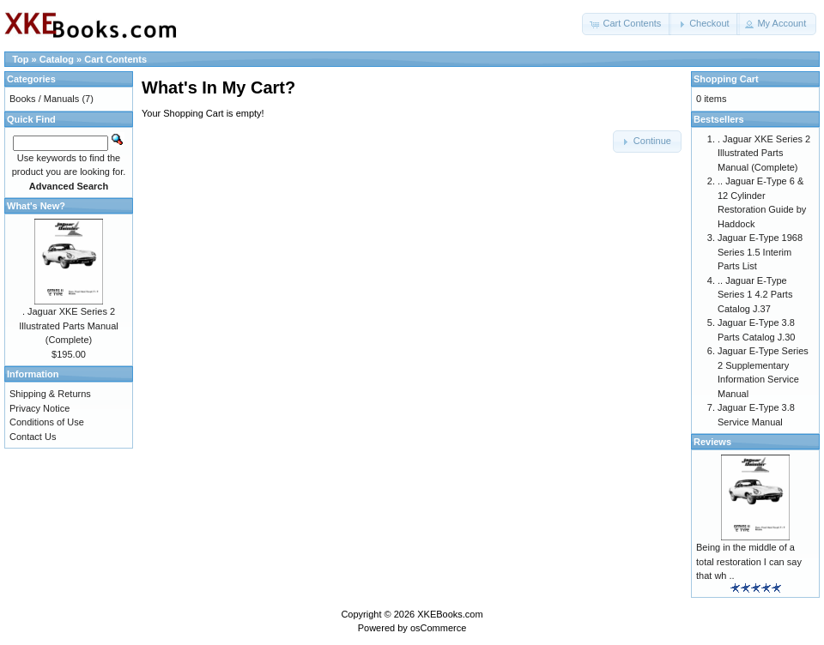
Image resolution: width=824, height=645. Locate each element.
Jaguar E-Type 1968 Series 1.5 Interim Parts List (760, 251)
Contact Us (32, 436)
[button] (626, 24)
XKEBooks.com (449, 614)
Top (20, 59)
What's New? (36, 206)
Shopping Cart (726, 79)
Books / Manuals (44, 98)
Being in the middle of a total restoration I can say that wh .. (749, 561)
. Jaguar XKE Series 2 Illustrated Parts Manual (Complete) (68, 325)
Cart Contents (115, 59)
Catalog (56, 59)
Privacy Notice (39, 408)
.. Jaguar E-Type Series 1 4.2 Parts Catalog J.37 (755, 294)
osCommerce (438, 628)
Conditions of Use (46, 422)
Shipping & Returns (50, 394)
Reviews (712, 442)
